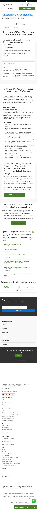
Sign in (18, 355)
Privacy (21, 487)
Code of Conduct (6, 455)
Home (3, 14)
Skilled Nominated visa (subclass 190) (12, 244)
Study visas (4, 328)
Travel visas (4, 337)
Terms (21, 489)
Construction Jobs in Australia (9, 465)
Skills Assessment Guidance (8, 416)
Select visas (10, 8)
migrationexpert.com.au (8, 397)
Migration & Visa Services (8, 404)
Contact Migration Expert (8, 438)
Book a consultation (27, 8)
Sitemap (4, 449)
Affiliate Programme (6, 410)
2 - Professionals (19, 14)
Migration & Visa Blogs (7, 408)
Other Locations (6, 432)
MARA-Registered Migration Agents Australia (12, 412)
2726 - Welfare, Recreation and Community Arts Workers (16, 17)
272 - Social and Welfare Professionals (23, 15)
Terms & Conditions (6, 453)
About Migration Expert (7, 403)
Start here (22, 360)
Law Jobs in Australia (6, 459)
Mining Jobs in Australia (7, 461)
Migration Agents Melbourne (8, 418)
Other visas (4, 344)
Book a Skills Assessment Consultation (14, 194)
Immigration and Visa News (8, 420)
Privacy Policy (5, 451)
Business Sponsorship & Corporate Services (12, 414)
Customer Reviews (6, 406)
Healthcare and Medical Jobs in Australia (11, 457)
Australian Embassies (7, 429)
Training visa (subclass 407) (10, 249)
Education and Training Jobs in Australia (11, 463)
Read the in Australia (18, 1)
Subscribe (18, 310)
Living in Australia (6, 425)
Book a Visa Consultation (19, 223)
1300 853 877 (7, 388)
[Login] (26, 4)
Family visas (5, 332)
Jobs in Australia (10, 14)
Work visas (4, 324)
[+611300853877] (30, 4)
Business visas (5, 340)
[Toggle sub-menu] (34, 321)
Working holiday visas (7, 321)
